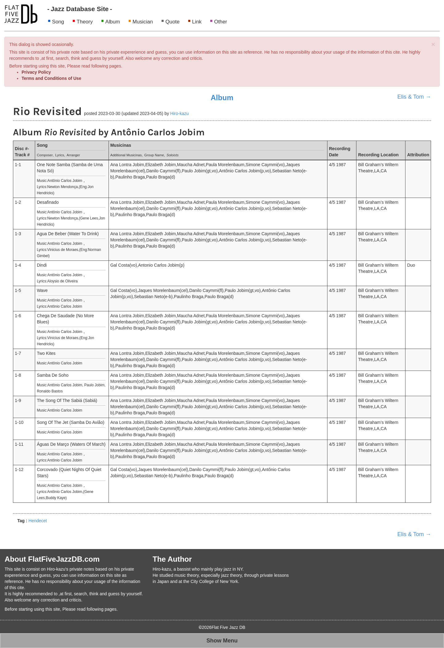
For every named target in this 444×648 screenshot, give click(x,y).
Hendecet (37, 520)
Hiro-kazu (179, 113)
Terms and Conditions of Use (51, 78)
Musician (143, 22)
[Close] (433, 44)
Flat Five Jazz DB (228, 627)
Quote (173, 22)
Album (112, 22)
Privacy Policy (36, 72)
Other (220, 22)
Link (197, 22)
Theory (85, 22)
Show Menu (221, 641)
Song (58, 22)
